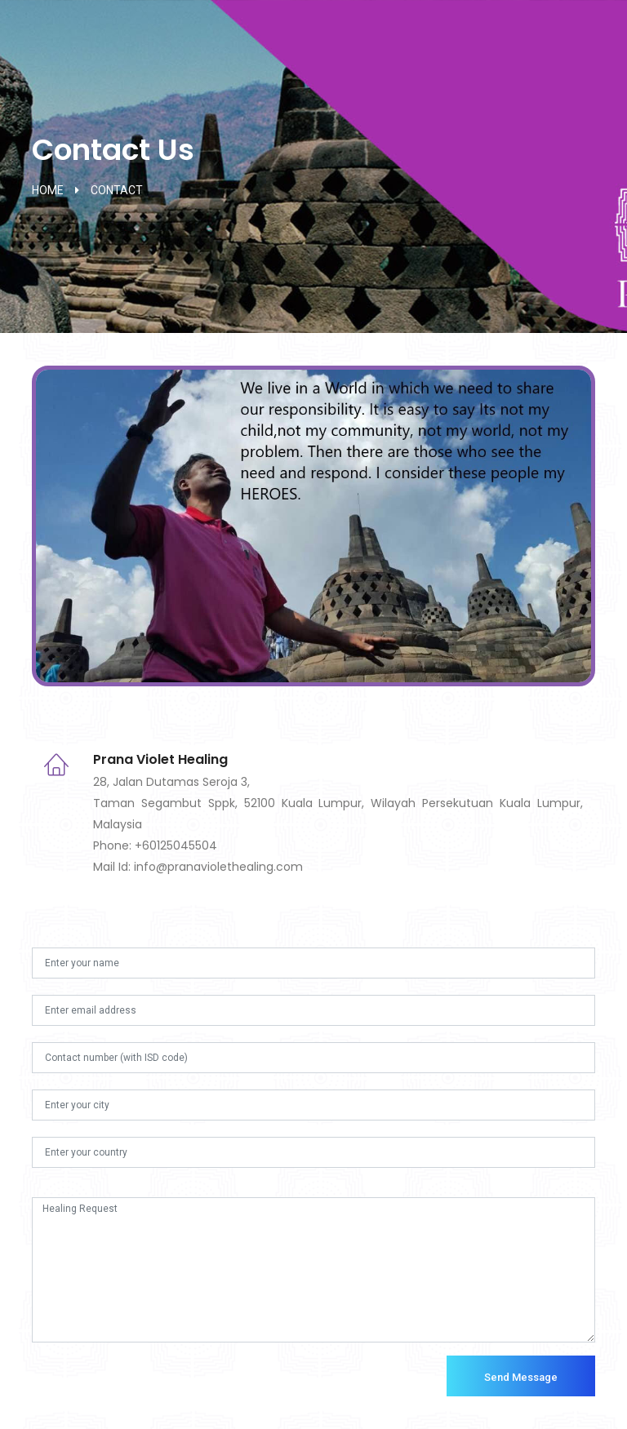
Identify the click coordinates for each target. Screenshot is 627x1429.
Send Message (521, 1377)
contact (117, 190)
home (48, 190)
